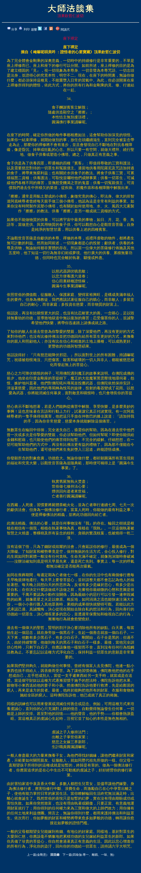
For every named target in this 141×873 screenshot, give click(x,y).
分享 (14, 29)
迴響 (34, 29)
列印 (27, 29)
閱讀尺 (65, 29)
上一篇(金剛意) (37, 854)
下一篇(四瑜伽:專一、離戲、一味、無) (88, 854)
